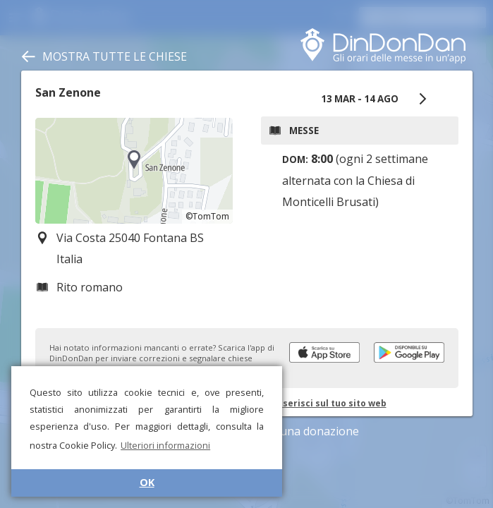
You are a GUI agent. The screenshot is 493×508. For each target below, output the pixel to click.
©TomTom (207, 216)
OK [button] (147, 482)
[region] (134, 171)
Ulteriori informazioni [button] (165, 445)
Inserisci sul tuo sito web (330, 403)
